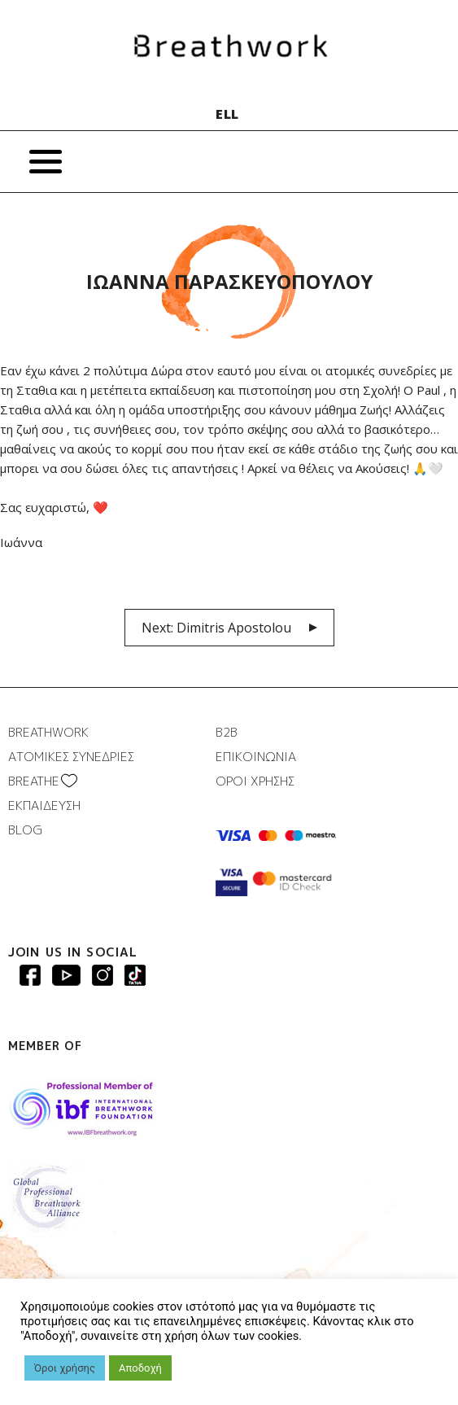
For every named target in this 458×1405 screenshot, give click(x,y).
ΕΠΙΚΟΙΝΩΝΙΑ (256, 756)
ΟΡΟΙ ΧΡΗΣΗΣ (255, 781)
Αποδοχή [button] (140, 1368)
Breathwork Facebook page (30, 975)
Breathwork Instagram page (102, 975)
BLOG (25, 829)
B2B (227, 732)
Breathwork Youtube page (66, 975)
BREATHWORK (48, 732)
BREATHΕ (33, 781)
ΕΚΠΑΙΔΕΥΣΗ (44, 805)
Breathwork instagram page (135, 975)
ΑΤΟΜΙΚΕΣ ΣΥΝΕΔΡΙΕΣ (71, 756)
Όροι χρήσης (64, 1368)
